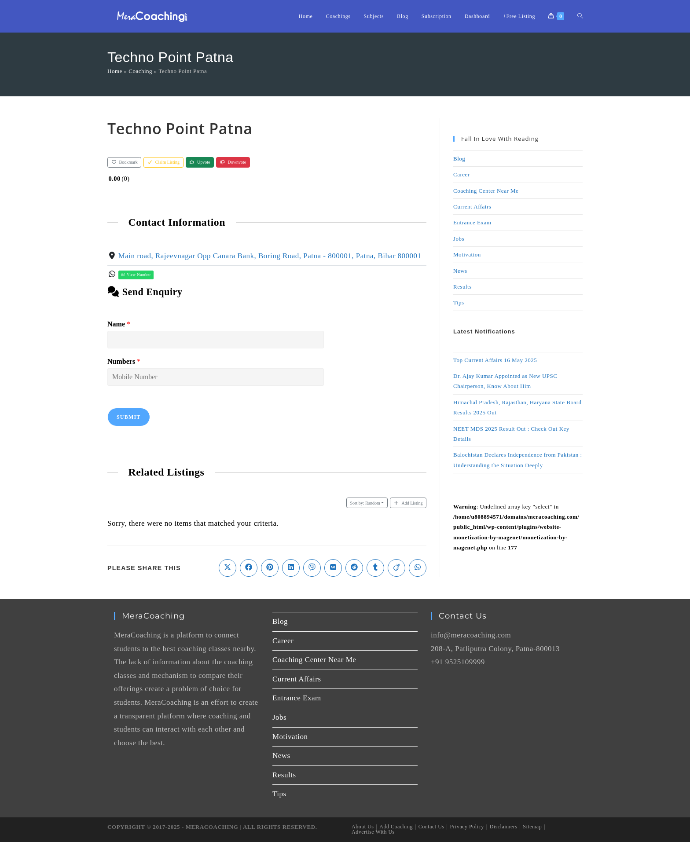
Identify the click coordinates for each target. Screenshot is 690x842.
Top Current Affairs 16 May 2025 (495, 360)
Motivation (467, 254)
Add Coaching (396, 827)
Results (462, 286)
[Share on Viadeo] (396, 568)
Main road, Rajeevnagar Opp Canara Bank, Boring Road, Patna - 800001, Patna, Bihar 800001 (270, 256)
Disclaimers (504, 827)
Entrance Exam (472, 222)
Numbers (123, 361)
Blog (459, 158)
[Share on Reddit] (354, 568)
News (460, 270)
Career (461, 174)
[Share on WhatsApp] (417, 568)
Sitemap (532, 827)
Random (365, 503)
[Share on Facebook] (248, 568)
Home (114, 71)
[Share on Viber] (312, 568)
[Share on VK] (333, 568)
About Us (363, 827)
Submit (129, 417)
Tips (458, 302)
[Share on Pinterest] (270, 568)
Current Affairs (472, 206)
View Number (136, 274)
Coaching (140, 71)
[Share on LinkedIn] (291, 568)
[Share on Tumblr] (375, 568)
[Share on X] (227, 568)
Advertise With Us (373, 832)
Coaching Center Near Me (485, 190)
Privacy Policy (467, 827)
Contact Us (431, 827)
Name (118, 324)
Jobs (458, 238)
